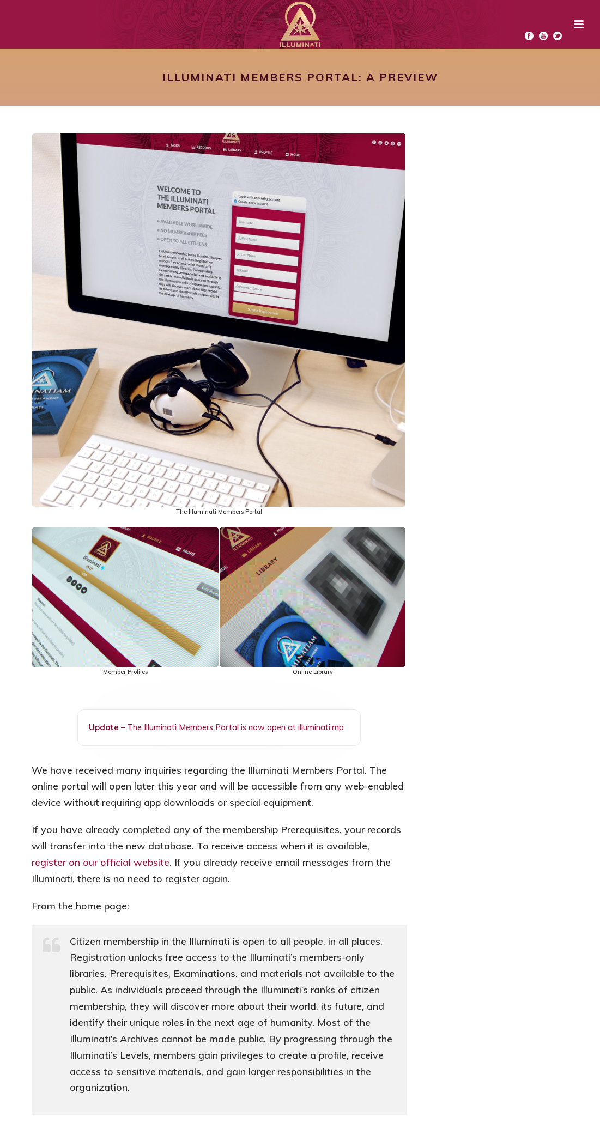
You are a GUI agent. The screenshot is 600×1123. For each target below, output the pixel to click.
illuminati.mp (321, 727)
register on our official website (100, 862)
